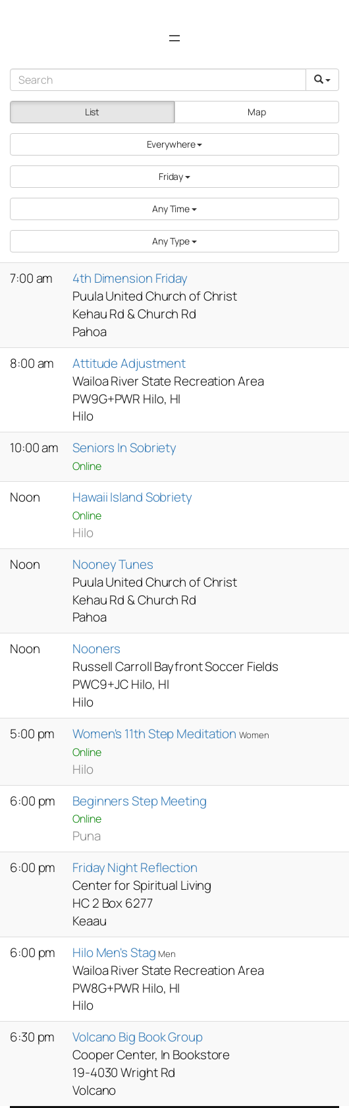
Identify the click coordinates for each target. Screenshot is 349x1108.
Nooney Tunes (112, 564)
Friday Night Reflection (135, 867)
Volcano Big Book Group (137, 1036)
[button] (174, 144)
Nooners (96, 648)
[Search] (158, 80)
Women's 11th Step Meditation (155, 733)
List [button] (92, 111)
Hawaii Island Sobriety (132, 497)
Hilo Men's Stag (115, 952)
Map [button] (257, 111)
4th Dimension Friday (130, 278)
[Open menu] (174, 38)
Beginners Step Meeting (139, 800)
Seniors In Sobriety (124, 447)
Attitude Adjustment (129, 363)
